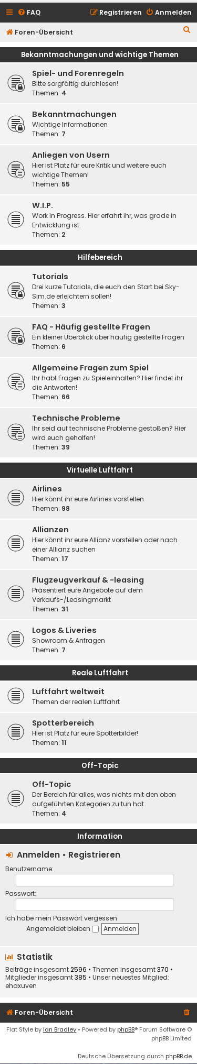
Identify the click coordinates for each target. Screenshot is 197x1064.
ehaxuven (21, 986)
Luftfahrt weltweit (68, 691)
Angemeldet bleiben (62, 928)
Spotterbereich (63, 723)
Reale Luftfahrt (100, 673)
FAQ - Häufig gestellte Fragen (91, 327)
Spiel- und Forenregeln (78, 73)
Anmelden (38, 854)
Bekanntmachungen (74, 114)
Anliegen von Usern (71, 155)
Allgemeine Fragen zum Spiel (90, 368)
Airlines (47, 489)
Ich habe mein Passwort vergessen (61, 918)
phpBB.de (178, 1056)
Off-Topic (100, 766)
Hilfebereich (100, 257)
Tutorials (50, 276)
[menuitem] (28, 13)
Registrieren (94, 854)
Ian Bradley (59, 1029)
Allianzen (50, 529)
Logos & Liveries (64, 630)
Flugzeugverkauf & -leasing (88, 580)
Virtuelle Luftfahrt (100, 470)
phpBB (125, 1029)
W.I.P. (42, 205)
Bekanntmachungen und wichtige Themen (100, 55)
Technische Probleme (76, 418)
